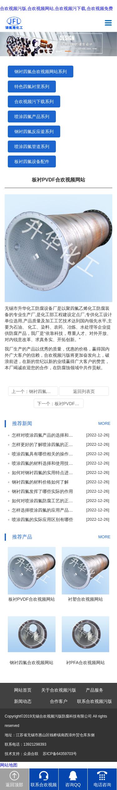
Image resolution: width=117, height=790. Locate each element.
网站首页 (23, 690)
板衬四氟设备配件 (31, 161)
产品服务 (94, 690)
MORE (104, 423)
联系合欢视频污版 (94, 701)
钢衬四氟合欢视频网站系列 (40, 71)
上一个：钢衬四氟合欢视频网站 (35, 391)
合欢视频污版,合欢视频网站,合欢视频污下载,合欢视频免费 (56, 8)
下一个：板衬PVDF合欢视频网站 (60, 403)
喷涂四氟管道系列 (31, 146)
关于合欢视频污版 (58, 690)
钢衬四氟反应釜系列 (34, 131)
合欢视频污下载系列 (34, 101)
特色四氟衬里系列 (31, 86)
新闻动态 (23, 701)
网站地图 (8, 765)
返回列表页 (84, 391)
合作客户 (58, 701)
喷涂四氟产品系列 (31, 116)
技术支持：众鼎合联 (21, 754)
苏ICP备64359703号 (60, 754)
